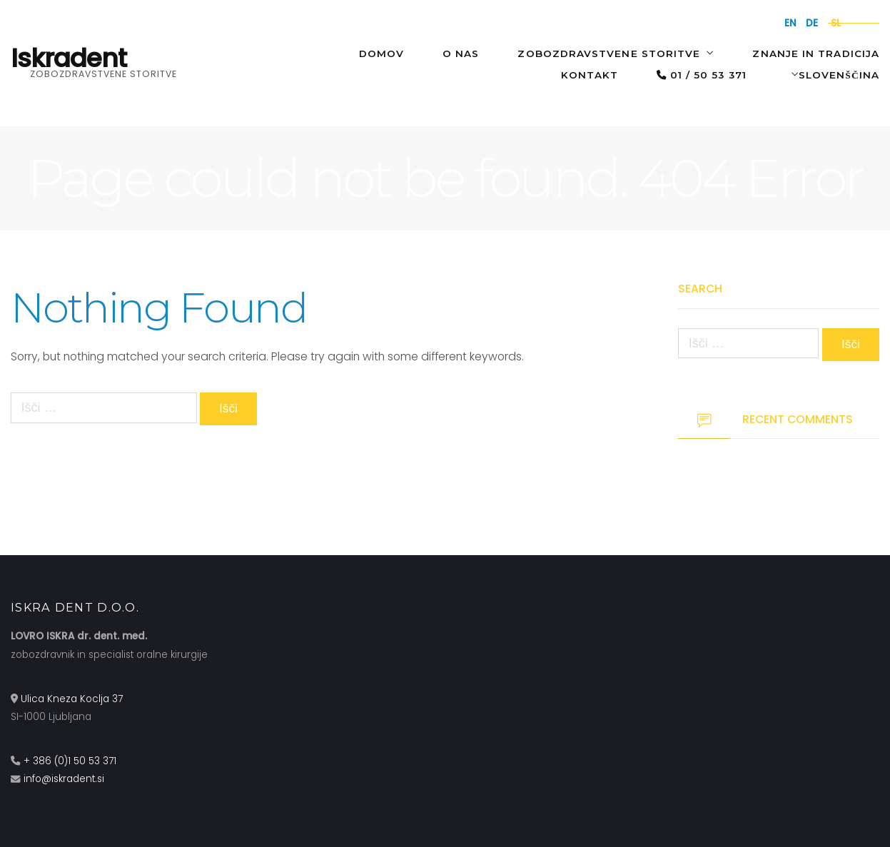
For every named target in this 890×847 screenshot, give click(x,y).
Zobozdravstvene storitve (608, 53)
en (790, 23)
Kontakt (590, 75)
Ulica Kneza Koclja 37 (72, 699)
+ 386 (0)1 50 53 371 (70, 761)
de (812, 23)
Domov (381, 53)
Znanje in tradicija (815, 53)
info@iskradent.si (64, 779)
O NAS (461, 53)
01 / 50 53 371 (702, 75)
